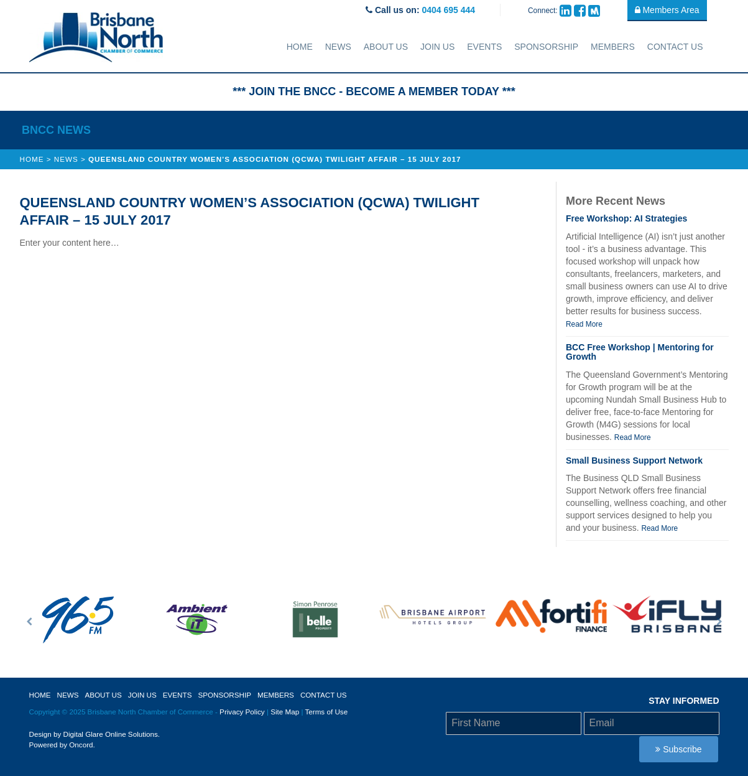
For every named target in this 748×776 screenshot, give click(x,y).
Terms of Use (326, 712)
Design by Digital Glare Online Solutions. (94, 734)
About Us (386, 47)
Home (300, 47)
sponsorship (546, 47)
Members (613, 47)
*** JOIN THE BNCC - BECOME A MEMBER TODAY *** (374, 91)
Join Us (437, 47)
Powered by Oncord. (62, 745)
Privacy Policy (242, 712)
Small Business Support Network (634, 460)
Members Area (667, 10)
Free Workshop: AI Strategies (626, 218)
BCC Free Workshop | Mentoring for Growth (640, 352)
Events (484, 47)
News (338, 47)
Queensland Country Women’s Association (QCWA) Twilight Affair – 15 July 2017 (274, 159)
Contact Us (675, 47)
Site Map (284, 712)
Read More (584, 324)
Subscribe (678, 749)
